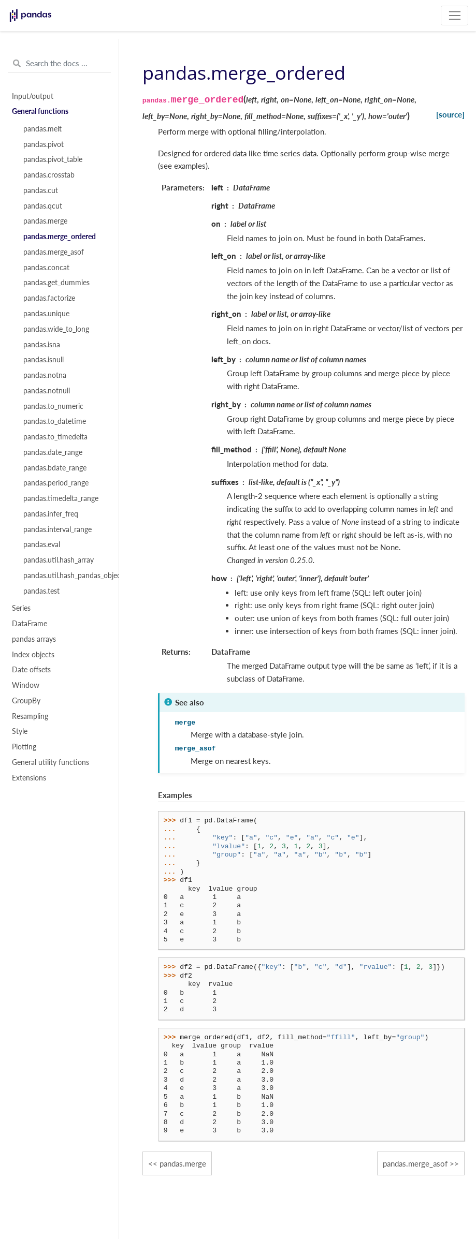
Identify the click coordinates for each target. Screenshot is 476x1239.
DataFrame (29, 624)
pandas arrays (34, 639)
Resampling (30, 716)
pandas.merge (45, 221)
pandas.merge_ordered (59, 236)
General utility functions (50, 762)
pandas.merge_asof (53, 252)
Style (19, 731)
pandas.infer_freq (50, 514)
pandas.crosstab (49, 175)
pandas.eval (41, 544)
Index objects (33, 655)
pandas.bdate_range (54, 468)
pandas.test (41, 591)
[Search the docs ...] (59, 63)
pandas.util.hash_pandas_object (65, 575)
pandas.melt (42, 129)
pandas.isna (41, 345)
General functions (40, 111)
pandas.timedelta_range (60, 498)
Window (25, 685)
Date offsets (31, 670)
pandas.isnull (43, 360)
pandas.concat (46, 267)
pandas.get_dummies (56, 282)
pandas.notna (44, 375)
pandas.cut (40, 190)
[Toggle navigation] (454, 15)
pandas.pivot (43, 144)
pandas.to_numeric (53, 406)
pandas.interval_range (57, 529)
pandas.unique (46, 313)
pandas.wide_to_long (56, 329)
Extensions (29, 778)
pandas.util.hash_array (58, 560)
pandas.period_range (56, 483)
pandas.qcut (42, 206)
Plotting (24, 747)
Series (21, 608)
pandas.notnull (46, 391)
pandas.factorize (49, 298)
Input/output (32, 96)
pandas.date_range (52, 452)
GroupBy (26, 701)
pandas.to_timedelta (55, 437)
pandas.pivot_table (52, 159)
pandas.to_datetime (54, 421)
